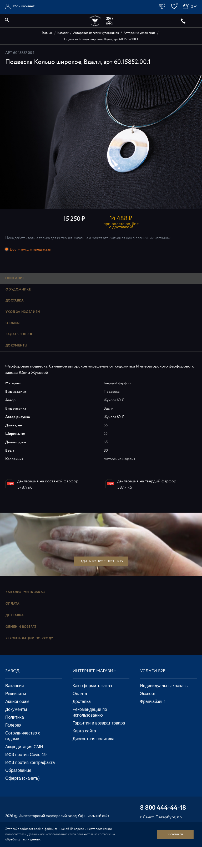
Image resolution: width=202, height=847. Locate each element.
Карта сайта (84, 731)
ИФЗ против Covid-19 (26, 754)
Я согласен (175, 834)
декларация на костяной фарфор (47, 481)
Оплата (12, 603)
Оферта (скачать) (22, 778)
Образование (18, 770)
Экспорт (148, 693)
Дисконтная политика (93, 739)
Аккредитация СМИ (24, 746)
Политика (14, 717)
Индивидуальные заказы (164, 685)
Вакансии (14, 685)
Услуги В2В (152, 671)
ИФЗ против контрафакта (30, 762)
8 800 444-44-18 (163, 808)
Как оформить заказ (25, 592)
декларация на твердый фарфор (146, 481)
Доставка (15, 615)
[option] (101, 142)
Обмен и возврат (21, 627)
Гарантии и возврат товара (99, 723)
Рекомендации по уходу (29, 638)
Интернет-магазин (95, 671)
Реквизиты (15, 693)
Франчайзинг (152, 701)
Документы (16, 709)
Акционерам (17, 701)
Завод (12, 671)
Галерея (13, 725)
